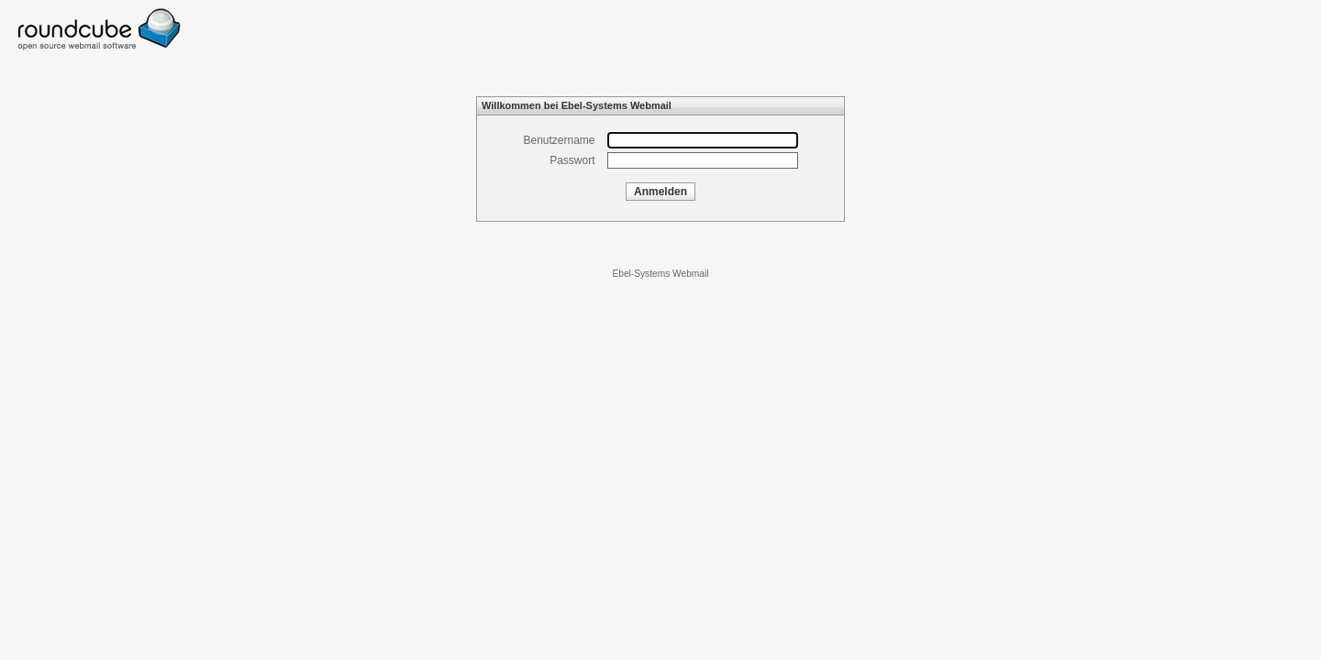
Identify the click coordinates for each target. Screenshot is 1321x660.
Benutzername (558, 140)
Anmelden (660, 191)
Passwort (571, 160)
